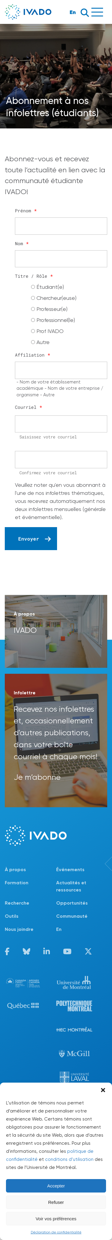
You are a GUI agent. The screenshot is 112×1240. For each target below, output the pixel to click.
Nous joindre (19, 929)
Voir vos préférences (56, 1218)
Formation (16, 883)
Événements (70, 869)
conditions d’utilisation (69, 1159)
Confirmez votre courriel (48, 472)
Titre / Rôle (34, 276)
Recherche (17, 903)
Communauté (72, 916)
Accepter (56, 1185)
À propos (15, 869)
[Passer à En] (82, 929)
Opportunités (72, 903)
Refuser (56, 1202)
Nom (22, 243)
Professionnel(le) (55, 320)
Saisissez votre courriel (48, 437)
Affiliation (32, 355)
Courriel (28, 407)
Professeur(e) (51, 309)
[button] (103, 1090)
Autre (43, 342)
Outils (12, 916)
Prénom (26, 211)
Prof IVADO (50, 331)
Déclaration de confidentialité (56, 1232)
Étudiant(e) (50, 287)
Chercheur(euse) (56, 298)
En (73, 12)
